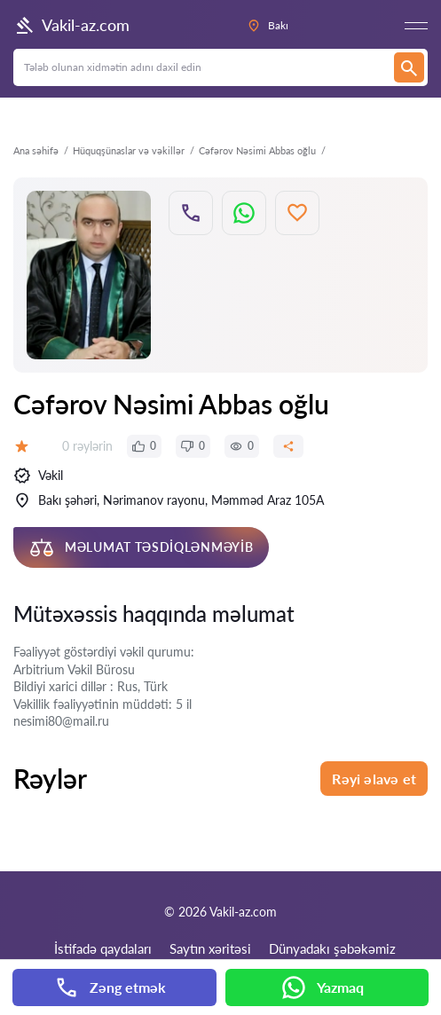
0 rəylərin (87, 445)
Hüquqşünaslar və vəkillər (129, 150)
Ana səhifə (36, 150)
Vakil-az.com (71, 25)
